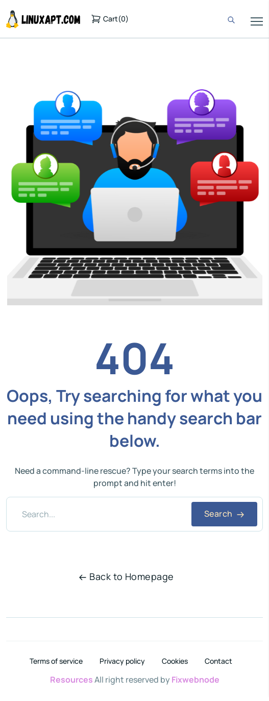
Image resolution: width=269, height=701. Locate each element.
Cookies (175, 661)
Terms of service (56, 661)
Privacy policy (122, 661)
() (110, 19)
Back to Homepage (126, 576)
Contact (218, 661)
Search (224, 513)
